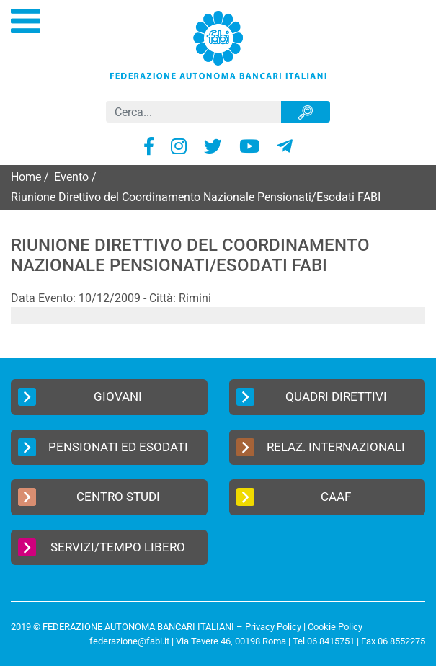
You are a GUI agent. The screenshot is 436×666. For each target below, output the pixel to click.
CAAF (294, 497)
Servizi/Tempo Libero (101, 547)
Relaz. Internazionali (321, 447)
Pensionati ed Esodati (103, 447)
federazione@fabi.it (129, 641)
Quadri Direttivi (311, 397)
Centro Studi (89, 497)
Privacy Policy (273, 626)
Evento (71, 177)
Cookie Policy (335, 626)
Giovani (80, 397)
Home (26, 177)
